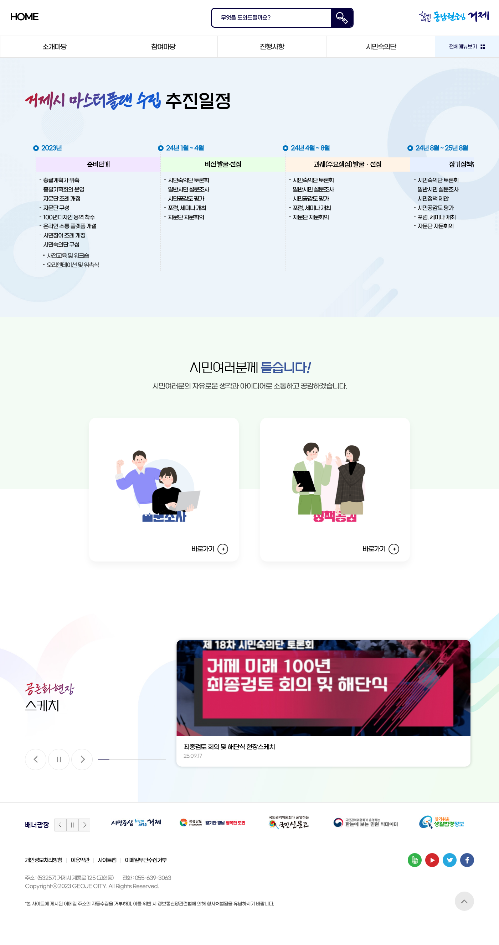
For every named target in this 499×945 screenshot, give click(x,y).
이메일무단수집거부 (145, 885)
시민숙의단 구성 (61, 244)
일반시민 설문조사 (188, 189)
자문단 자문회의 (186, 217)
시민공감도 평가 (186, 198)
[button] (35, 784)
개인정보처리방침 (43, 885)
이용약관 (80, 885)
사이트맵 (107, 885)
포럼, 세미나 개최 (187, 208)
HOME (24, 17)
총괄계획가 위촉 (61, 180)
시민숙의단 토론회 (188, 180)
